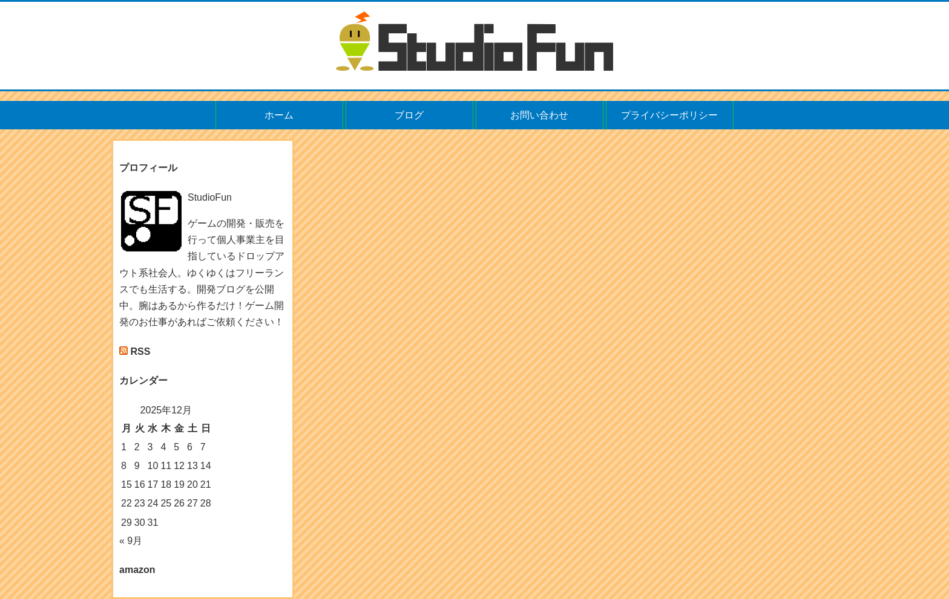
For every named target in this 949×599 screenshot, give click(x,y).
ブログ (409, 115)
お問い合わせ (539, 115)
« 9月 (130, 541)
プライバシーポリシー (669, 115)
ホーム (279, 115)
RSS (140, 351)
